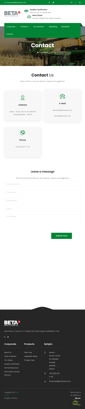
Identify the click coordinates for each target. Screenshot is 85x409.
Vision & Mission (10, 356)
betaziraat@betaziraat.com (62, 110)
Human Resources (11, 368)
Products (25, 27)
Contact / (44, 52)
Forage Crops (29, 360)
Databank (65, 27)
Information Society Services (12, 373)
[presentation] (23, 237)
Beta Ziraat (37, 15)
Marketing (53, 27)
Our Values (8, 360)
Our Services (39, 27)
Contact (9, 34)
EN (80, 2)
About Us (7, 352)
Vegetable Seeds (30, 356)
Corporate (11, 27)
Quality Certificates (38, 10)
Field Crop (28, 352)
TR (71, 2)
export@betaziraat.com (62, 116)
